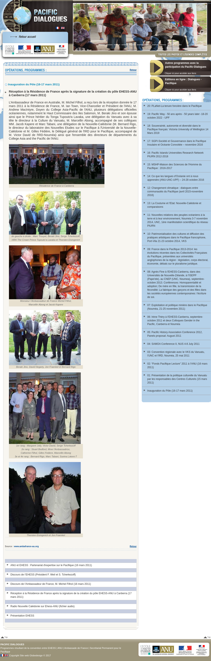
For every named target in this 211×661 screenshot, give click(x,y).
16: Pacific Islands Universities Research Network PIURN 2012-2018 (175, 154)
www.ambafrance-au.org (26, 546)
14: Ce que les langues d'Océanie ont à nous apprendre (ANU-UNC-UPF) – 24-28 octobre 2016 (175, 178)
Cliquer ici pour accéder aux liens (180, 73)
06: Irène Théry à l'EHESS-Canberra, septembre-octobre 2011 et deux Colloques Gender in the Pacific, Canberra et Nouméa (175, 320)
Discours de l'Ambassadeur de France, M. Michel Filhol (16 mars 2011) (50, 583)
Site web (24, 655)
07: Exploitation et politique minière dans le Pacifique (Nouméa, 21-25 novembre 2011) (177, 307)
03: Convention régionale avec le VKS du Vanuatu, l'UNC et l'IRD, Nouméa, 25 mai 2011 (176, 354)
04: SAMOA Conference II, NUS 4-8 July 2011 (173, 343)
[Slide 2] (109, 44)
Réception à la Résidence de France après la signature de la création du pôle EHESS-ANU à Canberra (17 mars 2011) (71, 595)
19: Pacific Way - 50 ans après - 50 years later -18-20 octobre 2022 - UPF (177, 116)
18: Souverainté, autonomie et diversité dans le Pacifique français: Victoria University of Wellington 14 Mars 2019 (177, 129)
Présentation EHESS (22, 615)
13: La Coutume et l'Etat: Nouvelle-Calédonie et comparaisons (174, 205)
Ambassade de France (76, 648)
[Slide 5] (132, 44)
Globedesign (36, 655)
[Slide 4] (124, 44)
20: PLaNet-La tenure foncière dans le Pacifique (174, 105)
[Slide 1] (101, 44)
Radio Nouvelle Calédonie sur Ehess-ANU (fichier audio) (42, 606)
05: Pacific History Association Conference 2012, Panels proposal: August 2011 (174, 334)
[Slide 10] (171, 44)
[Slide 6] (140, 44)
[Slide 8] (155, 44)
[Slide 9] (163, 44)
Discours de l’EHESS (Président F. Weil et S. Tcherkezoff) (43, 574)
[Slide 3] (117, 44)
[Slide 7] (148, 44)
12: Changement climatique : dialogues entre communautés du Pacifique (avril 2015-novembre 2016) (175, 191)
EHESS (52, 648)
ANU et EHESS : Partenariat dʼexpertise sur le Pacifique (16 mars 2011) (51, 565)
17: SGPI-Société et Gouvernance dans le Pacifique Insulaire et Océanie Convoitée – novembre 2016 (176, 143)
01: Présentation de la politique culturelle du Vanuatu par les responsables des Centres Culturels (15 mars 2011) (177, 379)
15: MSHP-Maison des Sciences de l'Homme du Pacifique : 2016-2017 (174, 166)
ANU (60, 648)
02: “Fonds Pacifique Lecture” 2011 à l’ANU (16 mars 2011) (177, 365)
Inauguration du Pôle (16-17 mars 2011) (170, 390)
